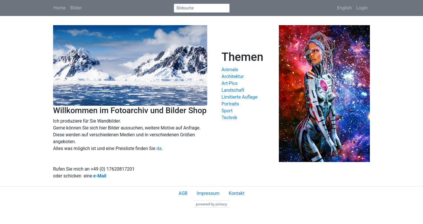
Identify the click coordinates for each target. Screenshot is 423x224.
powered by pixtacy (211, 204)
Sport (227, 110)
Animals (229, 69)
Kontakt (236, 193)
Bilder (76, 8)
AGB (183, 193)
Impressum (208, 193)
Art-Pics (229, 83)
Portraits (230, 104)
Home (59, 8)
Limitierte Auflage (239, 97)
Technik (229, 117)
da (159, 148)
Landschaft (232, 90)
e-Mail (99, 176)
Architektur (232, 76)
